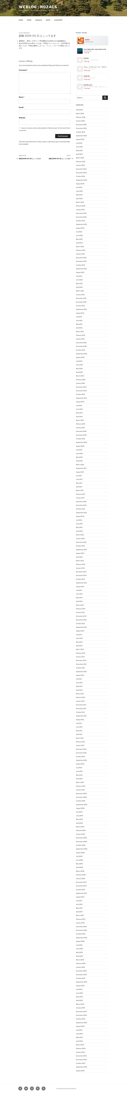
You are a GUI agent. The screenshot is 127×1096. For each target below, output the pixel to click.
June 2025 (79, 149)
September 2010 (81, 763)
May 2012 (79, 689)
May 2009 (79, 822)
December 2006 (81, 929)
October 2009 (80, 803)
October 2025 (80, 135)
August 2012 (80, 678)
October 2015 (80, 548)
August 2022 (80, 275)
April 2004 (79, 1044)
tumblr (21, 20)
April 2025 (79, 157)
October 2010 (80, 759)
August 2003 (80, 1073)
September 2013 (81, 630)
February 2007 (80, 922)
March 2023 (80, 249)
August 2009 (80, 811)
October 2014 (80, 582)
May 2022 (79, 286)
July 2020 (79, 364)
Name (21, 97)
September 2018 (81, 445)
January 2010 (80, 792)
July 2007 (79, 903)
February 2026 (80, 120)
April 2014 (79, 604)
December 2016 (81, 504)
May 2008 (79, 866)
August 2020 (80, 360)
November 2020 (81, 349)
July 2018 (79, 452)
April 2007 (79, 914)
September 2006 (81, 940)
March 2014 (80, 608)
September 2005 (81, 984)
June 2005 (79, 996)
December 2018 (81, 434)
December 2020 (81, 345)
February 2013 (80, 656)
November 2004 (81, 1018)
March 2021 (80, 334)
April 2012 (79, 692)
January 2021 (80, 341)
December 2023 (81, 216)
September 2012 (81, 674)
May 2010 (79, 777)
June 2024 (79, 194)
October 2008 (80, 848)
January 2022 (80, 297)
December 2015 (81, 545)
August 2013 (80, 633)
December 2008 (81, 840)
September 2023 (81, 227)
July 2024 (79, 190)
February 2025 (80, 164)
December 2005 (81, 973)
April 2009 (79, 826)
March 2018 (80, 467)
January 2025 (80, 168)
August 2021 (80, 316)
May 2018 (79, 460)
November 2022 (81, 264)
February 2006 (81, 966)
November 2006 (81, 933)
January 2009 (80, 837)
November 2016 (81, 508)
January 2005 (80, 1010)
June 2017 (79, 482)
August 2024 (80, 186)
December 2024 (81, 171)
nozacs (88, 40)
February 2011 (80, 744)
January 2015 (80, 571)
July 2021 (79, 319)
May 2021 (79, 327)
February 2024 (80, 208)
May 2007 (79, 911)
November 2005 (81, 977)
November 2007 (81, 888)
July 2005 (79, 992)
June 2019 (79, 412)
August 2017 (80, 474)
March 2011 (80, 741)
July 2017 (79, 478)
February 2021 (80, 338)
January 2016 (80, 541)
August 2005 (80, 988)
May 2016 (79, 530)
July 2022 (79, 279)
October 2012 (80, 670)
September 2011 (81, 718)
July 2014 (79, 593)
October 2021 (80, 308)
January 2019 (80, 430)
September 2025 (81, 138)
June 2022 (79, 282)
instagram (38, 20)
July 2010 (79, 770)
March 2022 (80, 293)
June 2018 (79, 456)
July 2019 (79, 408)
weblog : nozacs (38, 7)
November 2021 (81, 304)
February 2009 (81, 833)
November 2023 (81, 219)
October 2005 (80, 981)
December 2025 (81, 127)
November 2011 (81, 711)
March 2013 (80, 652)
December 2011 (81, 707)
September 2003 (81, 1069)
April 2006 (79, 959)
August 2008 (80, 855)
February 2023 (80, 253)
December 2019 (81, 389)
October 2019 (80, 397)
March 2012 (80, 696)
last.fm (48, 20)
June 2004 (79, 1036)
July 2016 (79, 523)
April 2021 (79, 330)
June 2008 (79, 862)
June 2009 (79, 818)
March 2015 (80, 563)
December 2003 (81, 1058)
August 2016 (80, 519)
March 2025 (80, 160)
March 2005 (80, 1007)
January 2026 (80, 123)
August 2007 (80, 899)
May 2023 (79, 242)
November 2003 (81, 1062)
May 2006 (79, 955)
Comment (23, 70)
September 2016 (81, 515)
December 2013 (81, 619)
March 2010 (80, 785)
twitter (29, 20)
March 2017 (80, 493)
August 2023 (80, 231)
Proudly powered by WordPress (66, 1091)
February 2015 (80, 567)
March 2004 (80, 1047)
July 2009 (79, 814)
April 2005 (79, 1003)
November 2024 (81, 175)
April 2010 (79, 781)
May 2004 (79, 1040)
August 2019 (80, 404)
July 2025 (79, 146)
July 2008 (79, 859)
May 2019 (79, 415)
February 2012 (80, 700)
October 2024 (80, 179)
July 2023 (79, 234)
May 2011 (79, 733)
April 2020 (79, 375)
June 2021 (79, 323)
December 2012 (81, 663)
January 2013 (80, 659)
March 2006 (80, 962)
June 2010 (79, 774)
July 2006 (79, 947)
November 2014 (81, 578)
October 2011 (80, 715)
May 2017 (79, 486)
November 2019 (81, 393)
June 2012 (79, 685)
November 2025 (81, 131)
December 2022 (81, 260)
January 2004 (80, 1055)
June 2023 (79, 238)
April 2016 (79, 534)
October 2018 (80, 441)
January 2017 (80, 500)
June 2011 (79, 729)
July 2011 (79, 726)
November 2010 (81, 755)
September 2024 (81, 183)
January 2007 (80, 925)
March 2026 (80, 116)
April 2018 (79, 463)
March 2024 (80, 205)
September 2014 (81, 585)
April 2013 (79, 648)
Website (22, 118)
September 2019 (81, 401)
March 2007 (80, 918)
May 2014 (79, 600)
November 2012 (81, 667)
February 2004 (81, 1051)
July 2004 (79, 1032)
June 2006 (79, 951)
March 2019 (80, 423)
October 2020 (80, 353)
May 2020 (79, 371)
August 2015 (80, 556)
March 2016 (80, 537)
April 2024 (79, 201)
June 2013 (79, 641)
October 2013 (80, 626)
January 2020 (80, 386)
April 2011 (79, 737)
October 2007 (80, 892)
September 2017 (81, 471)
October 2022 (80, 268)
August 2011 (80, 722)
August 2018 (80, 449)
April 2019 (79, 419)
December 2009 (81, 796)
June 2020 (79, 367)
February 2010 (80, 789)
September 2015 (81, 552)
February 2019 (80, 426)
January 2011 (80, 748)
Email (21, 107)
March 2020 (80, 378)
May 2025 (79, 153)
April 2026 (79, 112)
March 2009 (80, 829)
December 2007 (81, 885)
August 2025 (80, 142)
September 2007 (81, 896)
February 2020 (80, 382)
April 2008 (79, 870)
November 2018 (81, 438)
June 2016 (79, 526)
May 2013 (79, 644)
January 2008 (80, 881)
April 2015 (79, 559)
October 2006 (80, 936)
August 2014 (80, 589)
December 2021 (81, 301)
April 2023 (79, 245)
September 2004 (81, 1025)
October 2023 (80, 223)
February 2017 (80, 497)
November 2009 (81, 800)
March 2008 (80, 874)
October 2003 (80, 1066)
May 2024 (79, 197)
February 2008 (81, 877)
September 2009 (81, 807)
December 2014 (81, 574)
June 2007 (79, 907)
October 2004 (80, 1021)
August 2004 (80, 1029)
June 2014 (79, 596)
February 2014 (80, 611)
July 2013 (79, 637)
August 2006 (80, 944)
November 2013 (81, 622)
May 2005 (79, 999)
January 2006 (80, 970)
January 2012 (80, 704)
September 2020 (81, 356)
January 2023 (80, 256)
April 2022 (79, 290)
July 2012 (79, 681)
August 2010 (80, 766)
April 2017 (79, 489)
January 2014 (80, 615)
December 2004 (81, 1014)
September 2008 (81, 851)
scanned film (58, 20)
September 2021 (81, 312)
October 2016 (80, 511)
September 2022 (81, 271)
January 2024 (80, 212)
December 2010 (81, 752)
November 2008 (81, 844)
